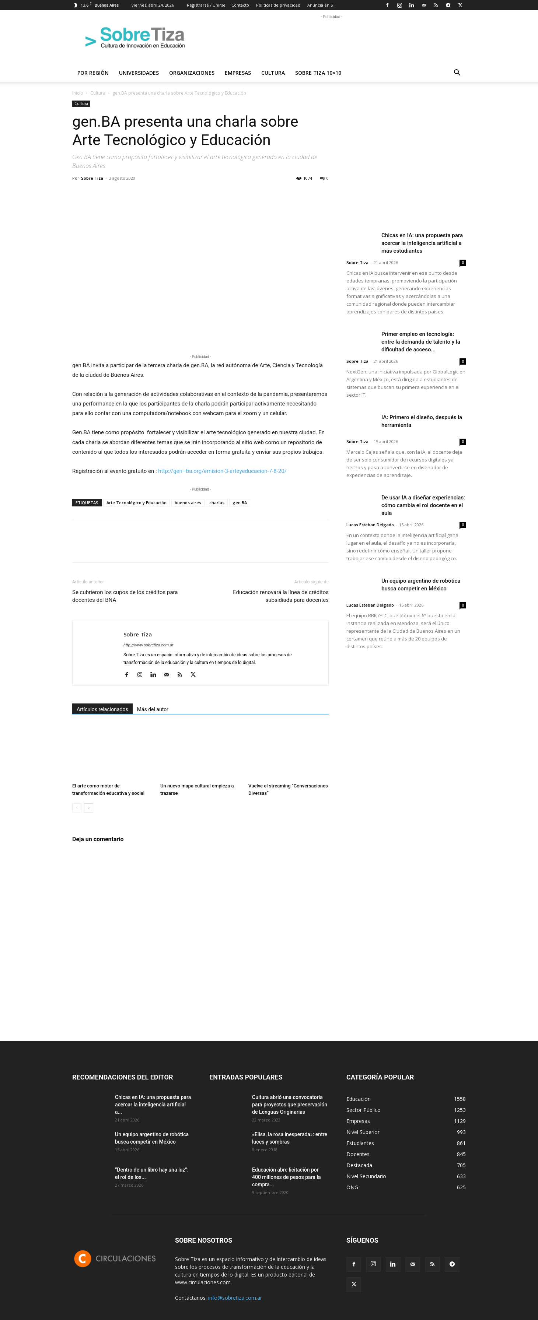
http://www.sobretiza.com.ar (148, 645)
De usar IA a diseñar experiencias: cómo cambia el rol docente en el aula (423, 505)
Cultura (273, 72)
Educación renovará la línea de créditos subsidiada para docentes (281, 596)
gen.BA (240, 502)
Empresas (238, 72)
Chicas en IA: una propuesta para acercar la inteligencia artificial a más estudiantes (422, 243)
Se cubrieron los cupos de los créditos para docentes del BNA (125, 596)
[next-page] (88, 807)
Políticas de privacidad (278, 5)
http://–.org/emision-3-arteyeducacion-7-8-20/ (222, 471)
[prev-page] (76, 807)
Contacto (240, 5)
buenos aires (188, 502)
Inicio (77, 93)
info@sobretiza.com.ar (235, 1297)
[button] (457, 73)
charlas (216, 502)
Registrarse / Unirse (206, 5)
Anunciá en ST (321, 5)
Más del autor (152, 709)
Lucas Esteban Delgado (370, 524)
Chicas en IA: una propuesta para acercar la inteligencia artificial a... (153, 1104)
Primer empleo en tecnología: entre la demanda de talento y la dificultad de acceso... (420, 342)
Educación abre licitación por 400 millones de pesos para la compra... (286, 1177)
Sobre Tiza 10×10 (318, 72)
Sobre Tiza (92, 178)
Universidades (139, 72)
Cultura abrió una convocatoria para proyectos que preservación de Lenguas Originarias (289, 1104)
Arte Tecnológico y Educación (136, 502)
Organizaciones (191, 72)
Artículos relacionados (102, 709)
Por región (93, 72)
